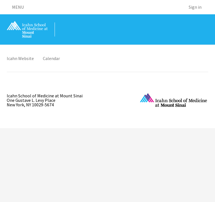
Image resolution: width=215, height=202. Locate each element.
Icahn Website (20, 58)
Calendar (51, 58)
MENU (15, 7)
